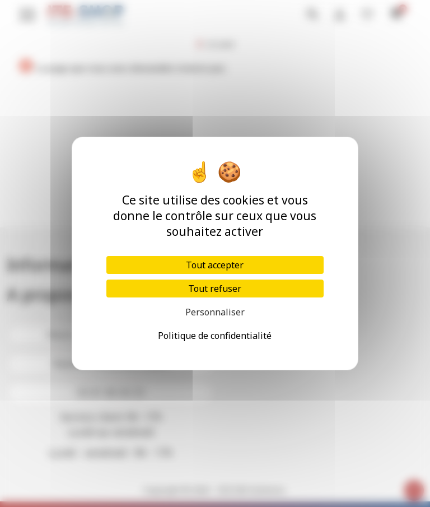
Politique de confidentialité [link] (215, 335)
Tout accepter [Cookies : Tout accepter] (215, 265)
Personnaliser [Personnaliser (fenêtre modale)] (215, 312)
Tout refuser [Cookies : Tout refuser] (214, 288)
